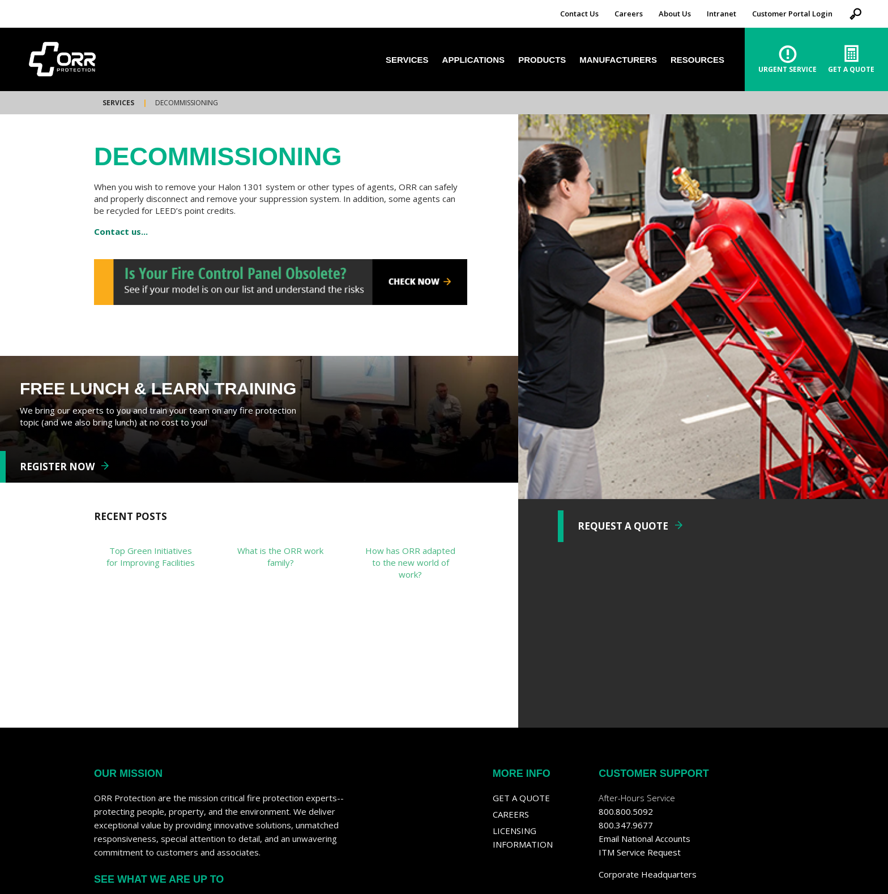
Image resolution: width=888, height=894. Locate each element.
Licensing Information (523, 837)
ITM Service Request (640, 852)
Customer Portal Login (792, 13)
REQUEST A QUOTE (623, 525)
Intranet (721, 13)
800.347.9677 (626, 825)
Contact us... (121, 231)
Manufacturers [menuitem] (618, 60)
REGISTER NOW (57, 466)
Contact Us (579, 13)
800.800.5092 (626, 811)
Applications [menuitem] (473, 60)
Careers (628, 13)
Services (118, 103)
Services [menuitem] (407, 60)
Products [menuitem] (542, 60)
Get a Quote (521, 797)
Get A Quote (851, 69)
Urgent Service (787, 69)
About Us (675, 13)
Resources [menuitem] (697, 60)
